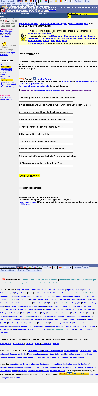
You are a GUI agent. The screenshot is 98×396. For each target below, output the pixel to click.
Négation (74, 313)
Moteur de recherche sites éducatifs (31, 357)
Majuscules (29, 309)
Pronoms (17, 319)
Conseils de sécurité (81, 364)
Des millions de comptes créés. (6, 31)
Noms (58, 313)
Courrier (4, 299)
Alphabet (86, 290)
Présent (80, 319)
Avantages (5, 37)
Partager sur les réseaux (10, 378)
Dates (17, 299)
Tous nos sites (33, 270)
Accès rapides (6, 69)
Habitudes (86, 303)
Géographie (76, 303)
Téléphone (39, 329)
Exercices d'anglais (78, 24)
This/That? (91, 326)
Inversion (58, 306)
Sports (69, 323)
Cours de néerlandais (18, 354)
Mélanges (32, 33)
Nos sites (30, 3)
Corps (86, 296)
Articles (24, 293)
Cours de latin (86, 354)
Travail (30, 329)
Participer (24, 14)
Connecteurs (49, 296)
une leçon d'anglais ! (7, 54)
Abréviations (35, 290)
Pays (33, 316)
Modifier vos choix (57, 371)
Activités (61, 290)
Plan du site (5, 76)
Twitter (29, 343)
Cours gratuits (8, 268)
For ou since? (11, 303)
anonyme (66, 81)
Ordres (90, 313)
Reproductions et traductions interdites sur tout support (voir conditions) (29, 367)
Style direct (77, 323)
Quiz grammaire (68, 38)
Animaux (3, 293)
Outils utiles (51, 357)
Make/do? (39, 309)
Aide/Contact (6, 67)
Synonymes (38, 326)
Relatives (33, 323)
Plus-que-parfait (49, 316)
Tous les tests (5, 329)
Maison (20, 309)
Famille (84, 299)
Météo (30, 313)
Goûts (51, 303)
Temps (47, 326)
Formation (22, 303)
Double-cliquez (36, 43)
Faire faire (76, 299)
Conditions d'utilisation (62, 364)
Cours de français (35, 351)
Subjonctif (87, 323)
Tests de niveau (57, 326)
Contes (58, 296)
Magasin (13, 309)
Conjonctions (37, 296)
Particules (13, 316)
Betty (49, 293)
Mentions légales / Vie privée (29, 371)
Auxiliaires (38, 293)
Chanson (56, 293)
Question (11, 323)
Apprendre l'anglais (28, 24)
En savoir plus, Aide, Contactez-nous (37, 364)
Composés (4, 296)
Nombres (50, 313)
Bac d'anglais (62, 357)
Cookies (45, 371)
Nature (37, 313)
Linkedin (46, 343)
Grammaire (59, 303)
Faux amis (92, 299)
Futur (29, 303)
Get (46, 303)
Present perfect (6, 319)
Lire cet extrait (6, 71)
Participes (4, 316)
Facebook (18, 343)
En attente (55, 299)
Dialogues (25, 299)
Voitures (79, 329)
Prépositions (70, 319)
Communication (68, 293)
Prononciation (27, 319)
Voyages (87, 329)
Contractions (67, 296)
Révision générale (86, 38)
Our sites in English (77, 357)
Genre (41, 303)
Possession (81, 316)
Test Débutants (55, 36)
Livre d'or (5, 72)
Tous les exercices (27, 202)
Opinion (83, 313)
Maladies (47, 309)
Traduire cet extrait (8, 84)
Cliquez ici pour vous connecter (8, 25)
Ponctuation (70, 316)
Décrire (40, 299)
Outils (21, 3)
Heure (13, 306)
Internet (50, 306)
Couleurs (93, 296)
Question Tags (22, 323)
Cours (3, 14)
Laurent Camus (16, 364)
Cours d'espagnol (71, 351)
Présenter (88, 319)
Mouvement (82, 309)
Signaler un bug (7, 82)
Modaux (68, 309)
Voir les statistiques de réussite (34, 86)
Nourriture (66, 313)
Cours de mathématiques (53, 351)
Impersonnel (34, 306)
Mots (74, 309)
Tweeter (40, 79)
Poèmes (90, 316)
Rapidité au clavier (72, 354)
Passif (21, 316)
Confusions (26, 296)
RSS (37, 343)
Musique (91, 309)
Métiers (24, 313)
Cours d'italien (85, 351)
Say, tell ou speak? (57, 323)
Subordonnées (6, 326)
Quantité (3, 323)
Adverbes (78, 290)
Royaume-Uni (43, 323)
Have (8, 306)
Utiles (3, 16)
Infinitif (43, 306)
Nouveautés (5, 74)
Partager (48, 79)
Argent (11, 293)
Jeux (86, 268)
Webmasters (6, 86)
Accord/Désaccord (49, 290)
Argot (17, 293)
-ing (18, 290)
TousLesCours (8, 3)
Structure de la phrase (38, 41)
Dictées (33, 299)
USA (46, 329)
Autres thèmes (45, 33)
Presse (4, 78)
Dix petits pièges (59, 41)
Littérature (4, 309)
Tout (14, 329)
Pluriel (38, 316)
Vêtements (4, 333)
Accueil (4, 65)
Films (2, 303)
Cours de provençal (7, 357)
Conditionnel (15, 296)
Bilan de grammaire (49, 38)
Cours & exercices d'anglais (53, 24)
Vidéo (67, 329)
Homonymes (23, 306)
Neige (43, 313)
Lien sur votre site (8, 88)
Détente (43, 14)
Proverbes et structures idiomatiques (49, 319)
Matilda (61, 309)
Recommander (7, 80)
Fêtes (35, 303)
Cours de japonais (57, 354)
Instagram (5, 343)
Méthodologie (14, 313)
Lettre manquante (84, 306)
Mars (54, 309)
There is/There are (72, 326)
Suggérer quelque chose (22, 326)
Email (56, 343)
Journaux (72, 306)
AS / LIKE (25, 290)
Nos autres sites (7, 99)
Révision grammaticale (75, 36)
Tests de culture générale (38, 354)
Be (45, 293)
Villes (72, 329)
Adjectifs (69, 290)
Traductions (22, 329)
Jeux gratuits (6, 97)
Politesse (60, 316)
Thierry (83, 326)
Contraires (78, 296)
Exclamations (65, 299)
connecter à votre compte (47, 91)
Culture (77, 268)
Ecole (47, 299)
